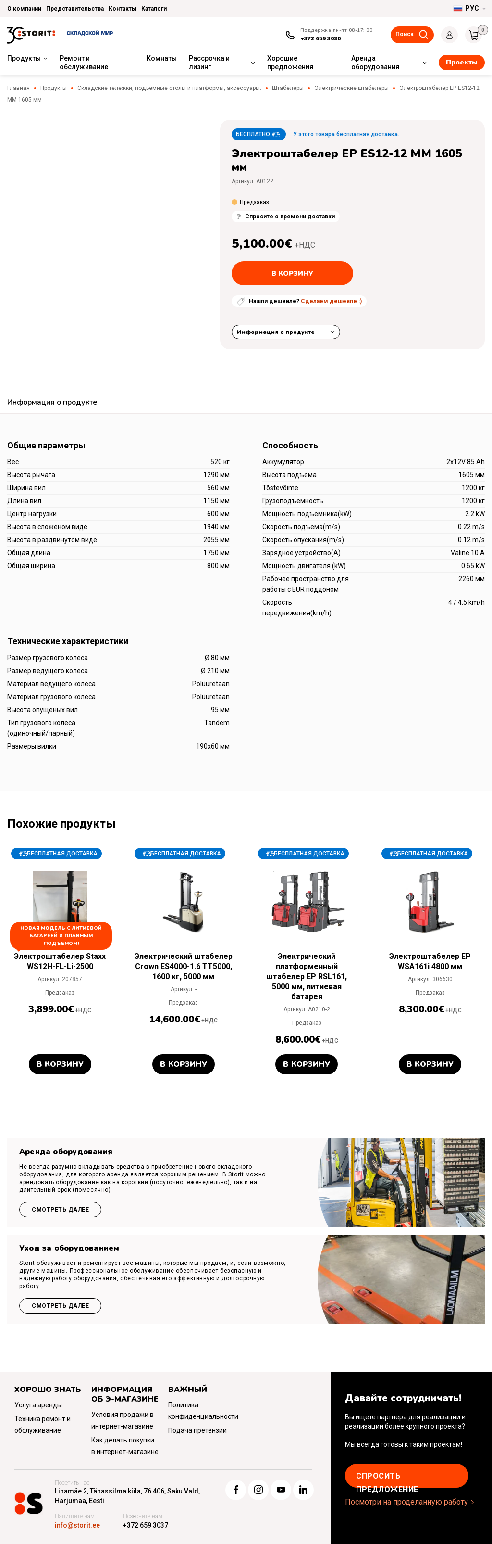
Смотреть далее (60, 1209)
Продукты (24, 58)
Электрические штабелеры (351, 88)
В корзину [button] (60, 1064)
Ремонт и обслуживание (84, 62)
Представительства (75, 8)
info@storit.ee (77, 1525)
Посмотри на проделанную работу (406, 1501)
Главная (18, 88)
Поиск (404, 34)
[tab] (52, 403)
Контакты (122, 8)
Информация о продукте (276, 332)
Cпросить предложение (387, 1479)
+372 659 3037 (145, 1525)
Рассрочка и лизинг (209, 62)
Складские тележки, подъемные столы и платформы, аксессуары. (169, 88)
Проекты (462, 62)
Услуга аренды (38, 1405)
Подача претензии (197, 1430)
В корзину (292, 273)
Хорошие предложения (290, 62)
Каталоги (154, 8)
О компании (24, 8)
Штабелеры (288, 88)
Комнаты (162, 58)
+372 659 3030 (320, 38)
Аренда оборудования (375, 62)
